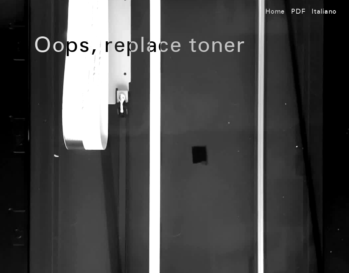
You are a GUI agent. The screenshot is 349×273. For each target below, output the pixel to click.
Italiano (323, 12)
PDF (298, 12)
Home (275, 12)
